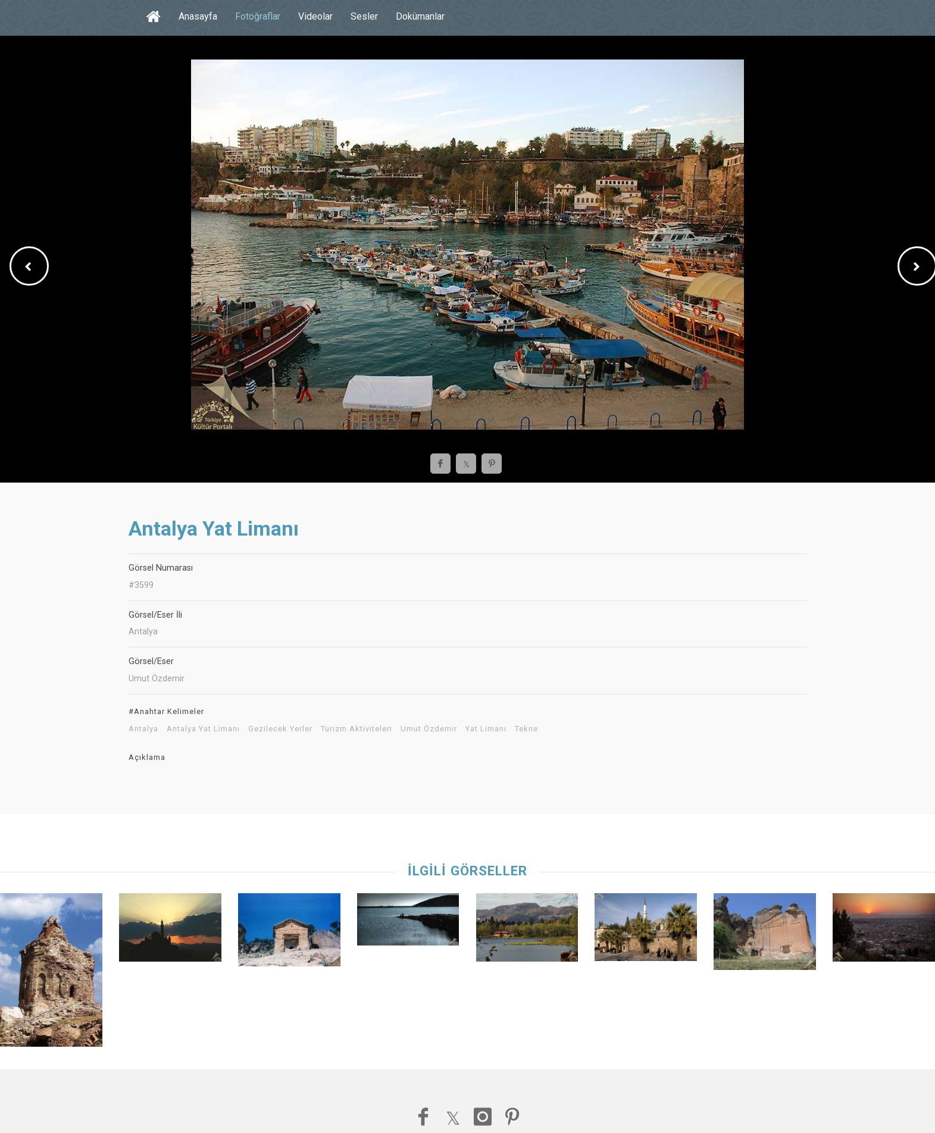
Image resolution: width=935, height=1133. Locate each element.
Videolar (315, 16)
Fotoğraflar (257, 16)
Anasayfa (198, 16)
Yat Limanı (485, 729)
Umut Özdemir (429, 729)
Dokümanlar (420, 16)
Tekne (526, 729)
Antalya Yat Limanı (203, 729)
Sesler (364, 16)
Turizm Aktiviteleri (356, 729)
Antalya (143, 729)
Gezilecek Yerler (280, 729)
